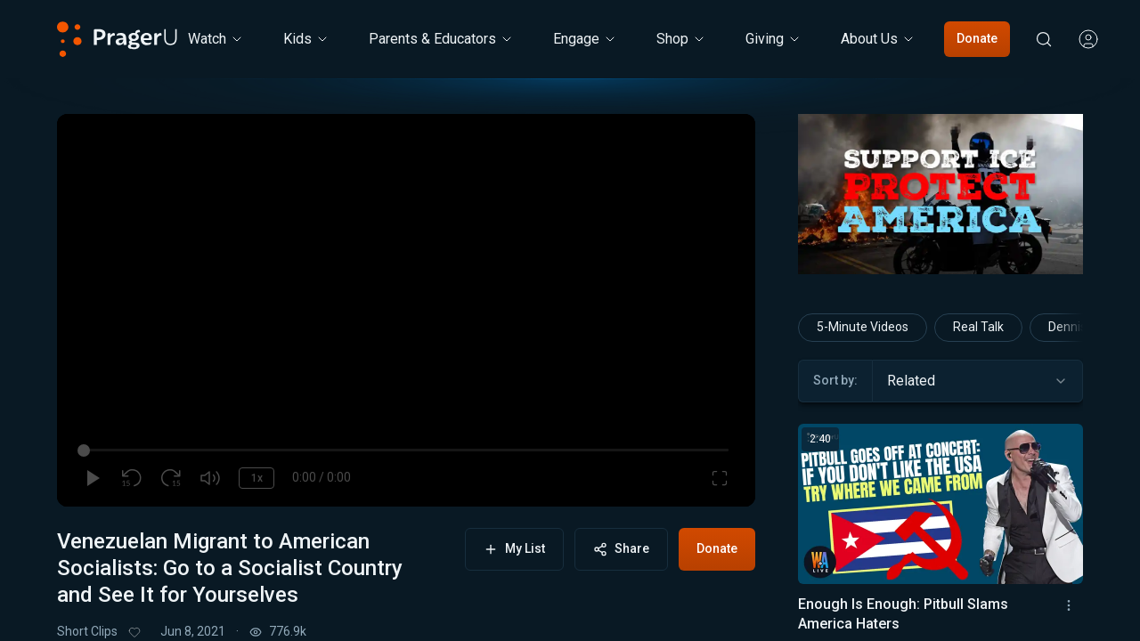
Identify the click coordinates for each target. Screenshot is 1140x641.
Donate (977, 38)
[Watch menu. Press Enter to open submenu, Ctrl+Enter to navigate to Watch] (216, 39)
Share (621, 548)
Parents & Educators (441, 38)
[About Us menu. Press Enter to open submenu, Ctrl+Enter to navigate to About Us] (878, 39)
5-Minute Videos (862, 327)
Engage (585, 38)
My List (514, 548)
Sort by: (835, 380)
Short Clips (87, 631)
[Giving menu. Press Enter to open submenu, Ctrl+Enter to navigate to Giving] (773, 39)
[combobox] (977, 381)
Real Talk (978, 327)
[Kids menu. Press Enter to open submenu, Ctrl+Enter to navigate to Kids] (306, 39)
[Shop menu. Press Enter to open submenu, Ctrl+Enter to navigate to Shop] (681, 39)
